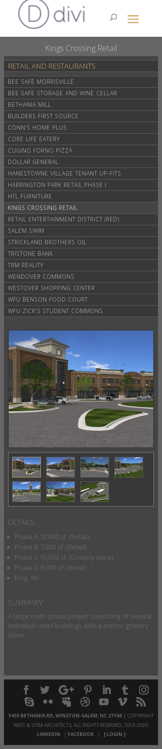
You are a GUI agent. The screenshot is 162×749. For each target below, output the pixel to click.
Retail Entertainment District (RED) (63, 219)
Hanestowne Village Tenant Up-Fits (64, 173)
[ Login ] (113, 734)
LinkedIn (50, 734)
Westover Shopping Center (51, 288)
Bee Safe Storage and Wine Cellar (62, 93)
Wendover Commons (41, 276)
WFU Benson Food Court (48, 299)
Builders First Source (43, 116)
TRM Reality (26, 265)
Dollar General (33, 162)
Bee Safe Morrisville (41, 81)
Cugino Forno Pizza (40, 150)
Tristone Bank (30, 253)
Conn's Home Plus (37, 127)
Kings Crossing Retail (43, 207)
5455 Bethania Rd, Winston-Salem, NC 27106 (65, 715)
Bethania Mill (29, 104)
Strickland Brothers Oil (47, 242)
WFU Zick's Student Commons (55, 311)
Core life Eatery (34, 139)
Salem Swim (26, 230)
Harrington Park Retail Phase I (57, 185)
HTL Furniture (30, 196)
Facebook (82, 734)
